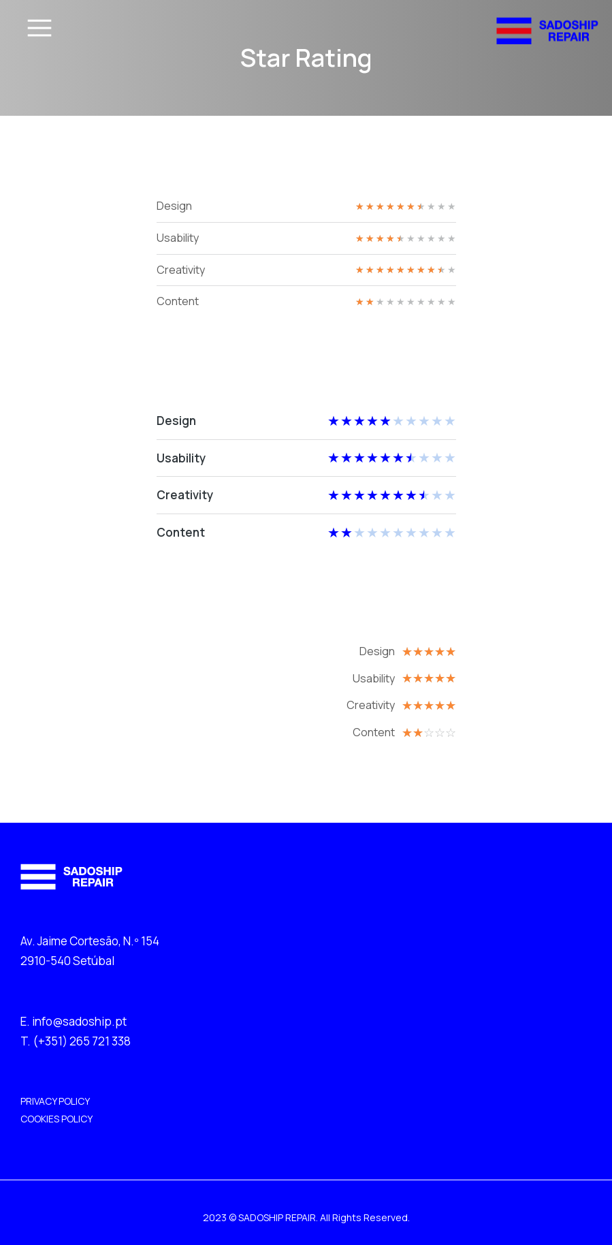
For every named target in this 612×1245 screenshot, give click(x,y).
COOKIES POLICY (56, 1118)
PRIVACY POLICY (55, 1100)
